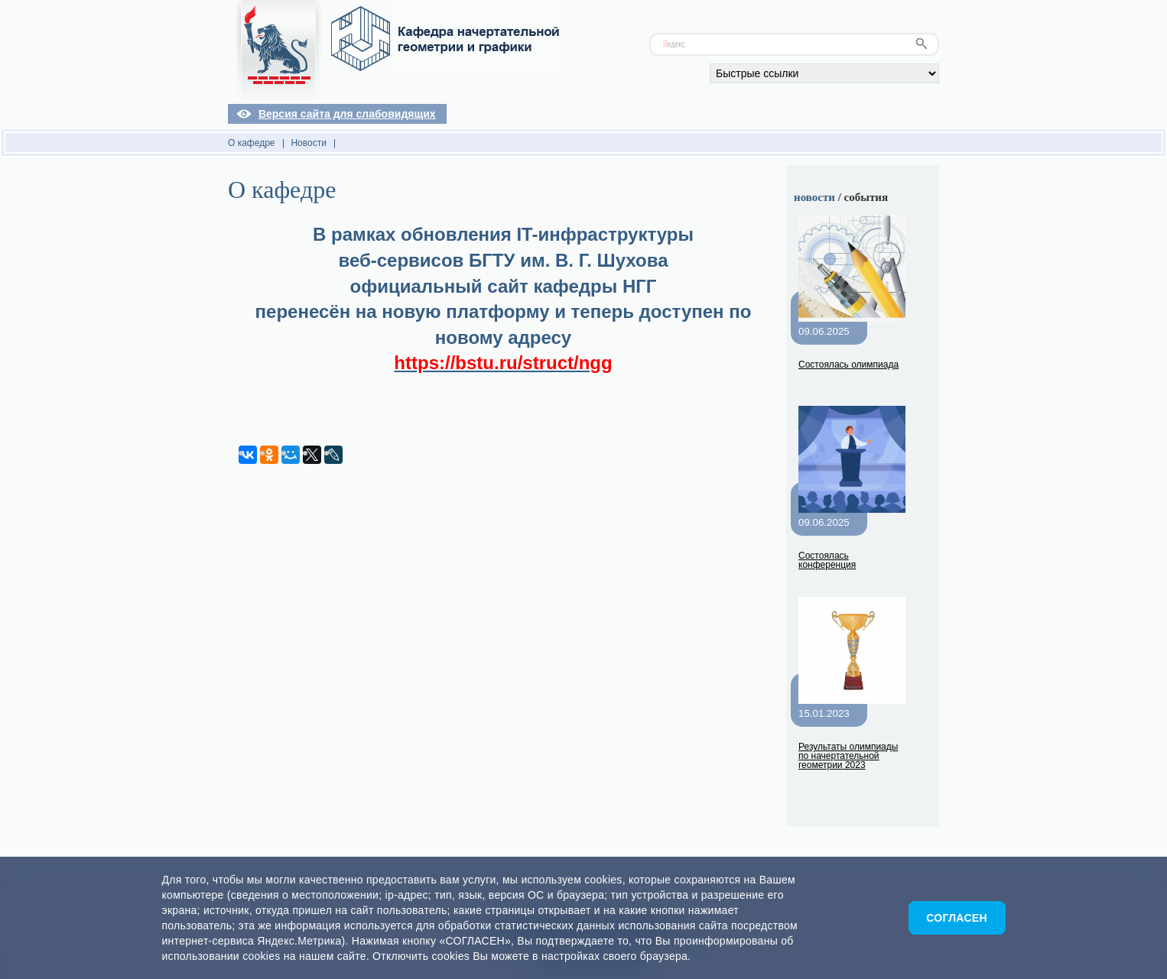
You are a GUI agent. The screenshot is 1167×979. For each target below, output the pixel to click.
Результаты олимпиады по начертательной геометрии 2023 (848, 755)
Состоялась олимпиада (848, 364)
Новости (308, 143)
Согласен (956, 918)
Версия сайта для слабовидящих (347, 114)
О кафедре (251, 143)
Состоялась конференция (827, 560)
